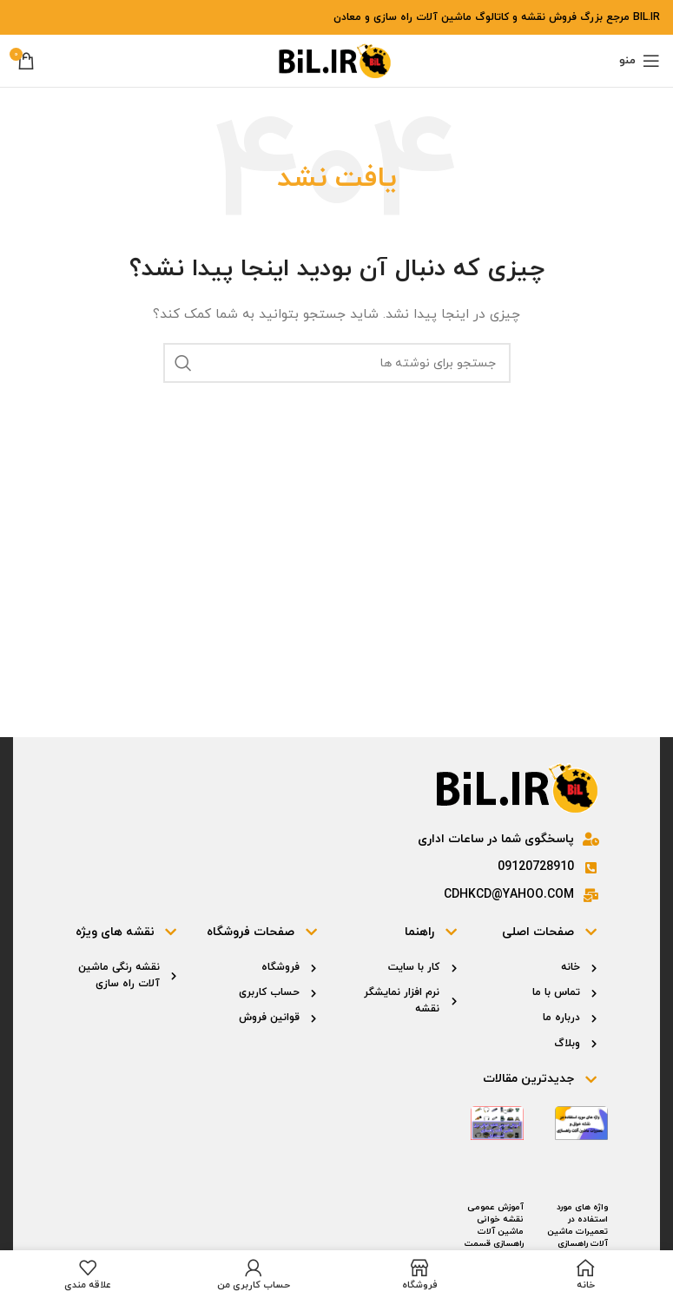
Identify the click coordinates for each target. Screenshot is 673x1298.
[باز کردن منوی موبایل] (639, 60)
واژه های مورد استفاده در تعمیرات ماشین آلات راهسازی (577, 1225)
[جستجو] (337, 363)
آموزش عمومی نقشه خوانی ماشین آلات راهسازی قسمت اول (494, 1231)
